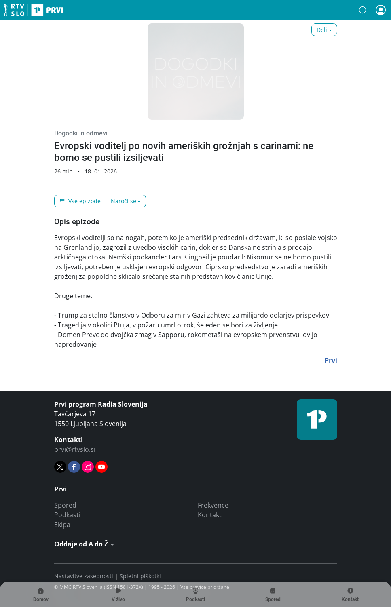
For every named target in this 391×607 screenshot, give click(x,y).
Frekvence (213, 505)
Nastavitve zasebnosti (83, 576)
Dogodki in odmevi (81, 133)
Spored (65, 505)
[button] (363, 10)
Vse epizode (80, 201)
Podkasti (67, 514)
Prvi (33, 10)
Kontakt (210, 514)
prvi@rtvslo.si (74, 449)
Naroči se (123, 201)
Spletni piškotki (140, 576)
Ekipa (62, 524)
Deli (322, 30)
